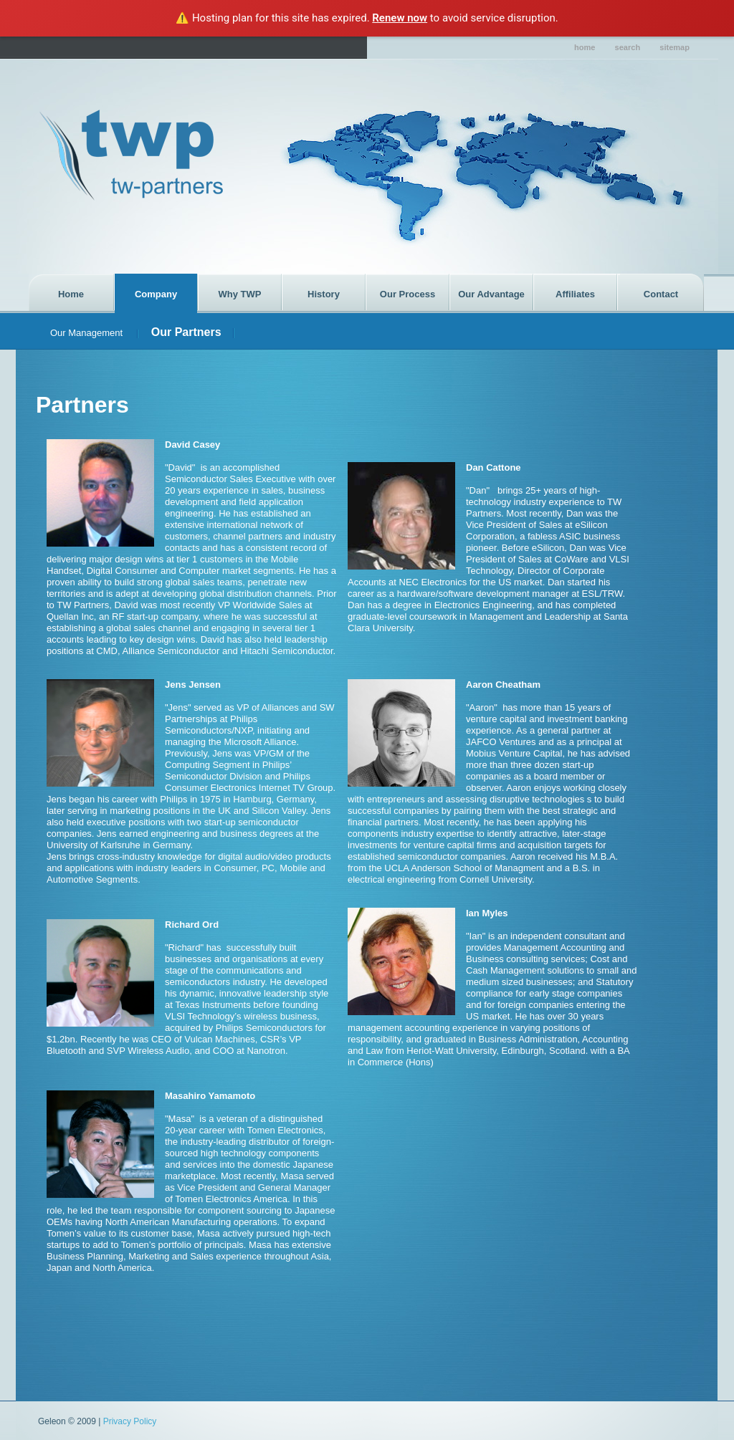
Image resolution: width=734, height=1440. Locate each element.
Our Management (87, 332)
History (324, 294)
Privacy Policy (130, 1421)
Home (71, 294)
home (584, 47)
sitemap (674, 47)
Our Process (407, 294)
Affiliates (575, 294)
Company (156, 294)
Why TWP (240, 294)
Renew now (399, 17)
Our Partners (186, 332)
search (628, 47)
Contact (661, 294)
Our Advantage (491, 294)
